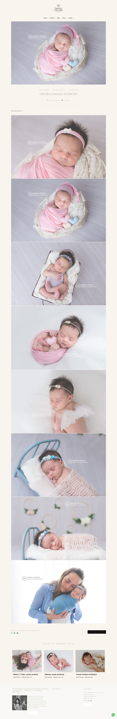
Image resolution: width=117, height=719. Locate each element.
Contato (70, 18)
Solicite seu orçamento (97, 632)
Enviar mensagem (89, 694)
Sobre (64, 18)
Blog (58, 18)
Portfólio (52, 18)
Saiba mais (32, 712)
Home (45, 18)
